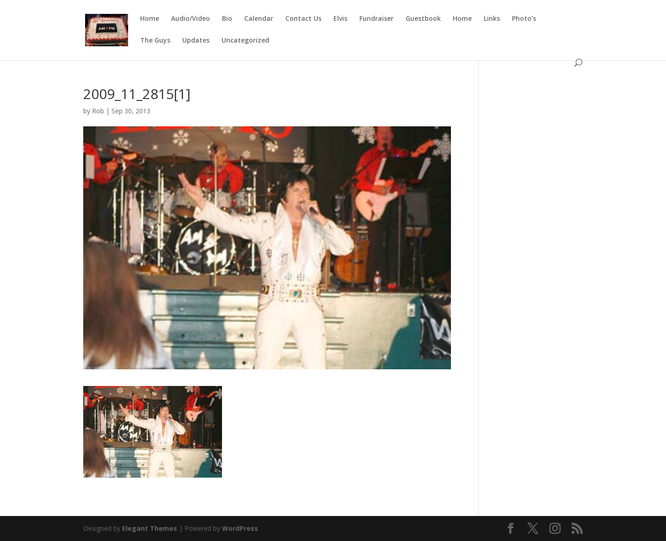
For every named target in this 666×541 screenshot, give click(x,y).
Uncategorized (245, 40)
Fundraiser (376, 19)
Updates (196, 40)
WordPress (240, 528)
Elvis (340, 19)
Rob (98, 110)
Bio (227, 19)
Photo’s (524, 19)
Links (492, 19)
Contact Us (303, 19)
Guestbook (423, 19)
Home (149, 19)
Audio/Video (190, 19)
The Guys (155, 40)
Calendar (258, 19)
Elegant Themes (149, 528)
